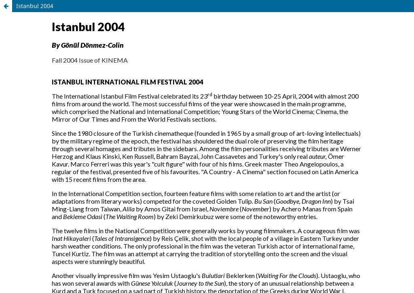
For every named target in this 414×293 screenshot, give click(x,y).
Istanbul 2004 (34, 6)
